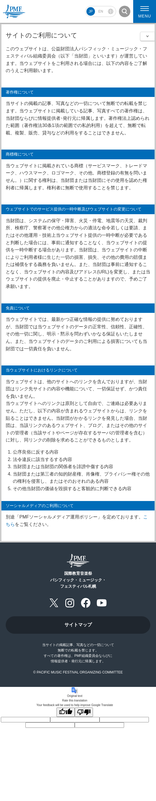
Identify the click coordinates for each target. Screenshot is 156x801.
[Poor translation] (84, 712)
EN (100, 11)
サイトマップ (78, 624)
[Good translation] (65, 712)
